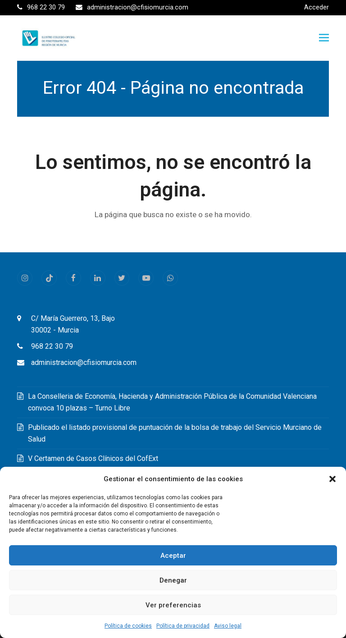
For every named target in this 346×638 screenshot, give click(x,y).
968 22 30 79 (52, 346)
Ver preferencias (173, 605)
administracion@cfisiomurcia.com (84, 362)
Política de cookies (128, 626)
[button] (332, 478)
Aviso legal (227, 626)
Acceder (316, 7)
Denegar (173, 580)
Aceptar (173, 555)
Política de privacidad (182, 626)
